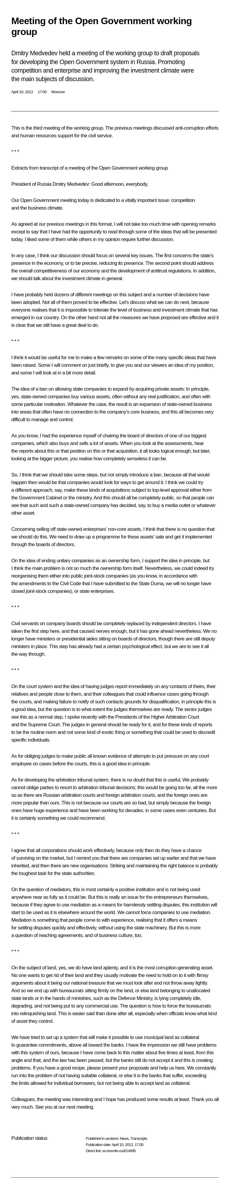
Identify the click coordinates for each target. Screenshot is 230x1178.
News (124, 1138)
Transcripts (138, 1138)
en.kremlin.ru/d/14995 (119, 1151)
